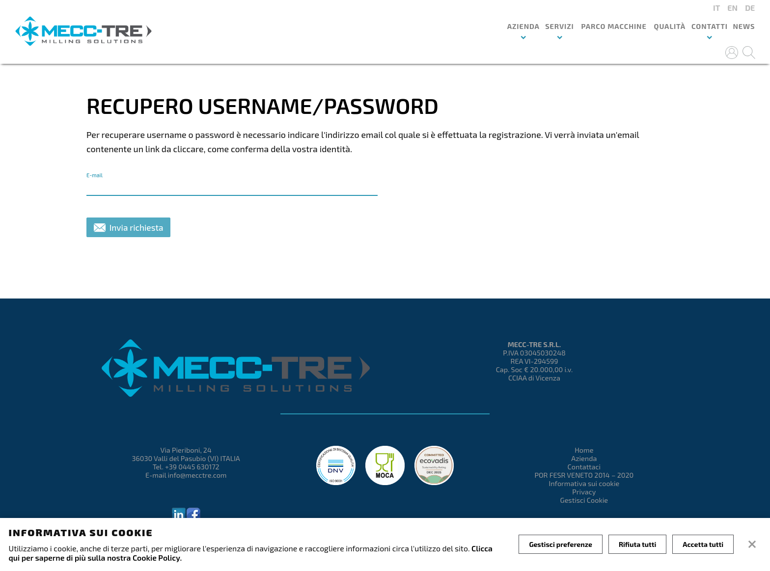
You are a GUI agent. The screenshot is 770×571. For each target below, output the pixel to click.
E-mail (94, 175)
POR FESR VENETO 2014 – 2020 (583, 475)
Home (584, 450)
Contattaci (584, 466)
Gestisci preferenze (560, 544)
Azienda (523, 26)
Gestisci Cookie (584, 500)
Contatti (709, 26)
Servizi (559, 26)
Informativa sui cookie (584, 483)
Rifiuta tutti (637, 544)
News (744, 26)
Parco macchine (613, 26)
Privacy (584, 492)
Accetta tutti (703, 544)
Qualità (670, 26)
